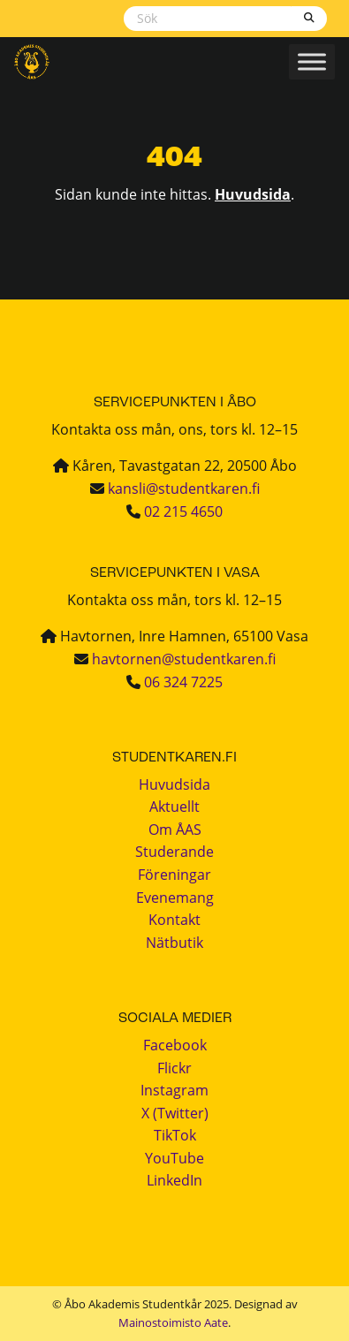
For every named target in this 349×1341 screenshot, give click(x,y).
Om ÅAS (174, 829)
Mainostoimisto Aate (173, 1322)
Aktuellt (174, 806)
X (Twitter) (175, 1113)
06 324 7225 (183, 682)
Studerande (174, 851)
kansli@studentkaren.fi (184, 488)
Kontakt (174, 919)
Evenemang (175, 897)
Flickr (174, 1068)
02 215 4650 (183, 511)
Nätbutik (174, 942)
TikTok (175, 1135)
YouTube (174, 1158)
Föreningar (174, 874)
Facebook (175, 1045)
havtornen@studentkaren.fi (184, 659)
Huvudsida (253, 194)
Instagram (174, 1090)
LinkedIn (174, 1180)
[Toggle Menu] (312, 61)
